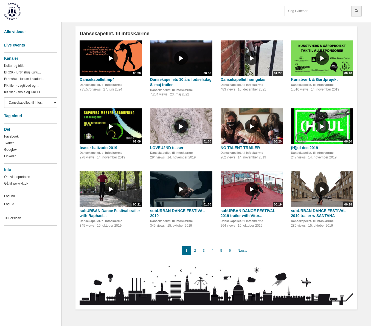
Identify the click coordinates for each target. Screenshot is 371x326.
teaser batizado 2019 (98, 148)
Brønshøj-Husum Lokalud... (24, 79)
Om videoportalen (17, 177)
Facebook (11, 136)
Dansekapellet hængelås (243, 79)
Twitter (9, 143)
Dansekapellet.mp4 (97, 79)
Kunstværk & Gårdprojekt (314, 79)
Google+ (10, 150)
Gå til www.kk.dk (16, 183)
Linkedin (10, 156)
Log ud (9, 204)
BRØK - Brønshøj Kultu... (22, 72)
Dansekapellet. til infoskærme (101, 84)
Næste (242, 251)
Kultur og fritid (14, 66)
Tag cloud (13, 116)
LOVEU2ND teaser (166, 148)
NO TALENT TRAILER (240, 148)
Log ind (9, 196)
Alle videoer (15, 31)
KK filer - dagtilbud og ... (21, 85)
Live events (14, 45)
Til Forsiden (12, 218)
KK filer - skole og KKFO (22, 92)
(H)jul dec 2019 (304, 148)
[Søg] (356, 11)
